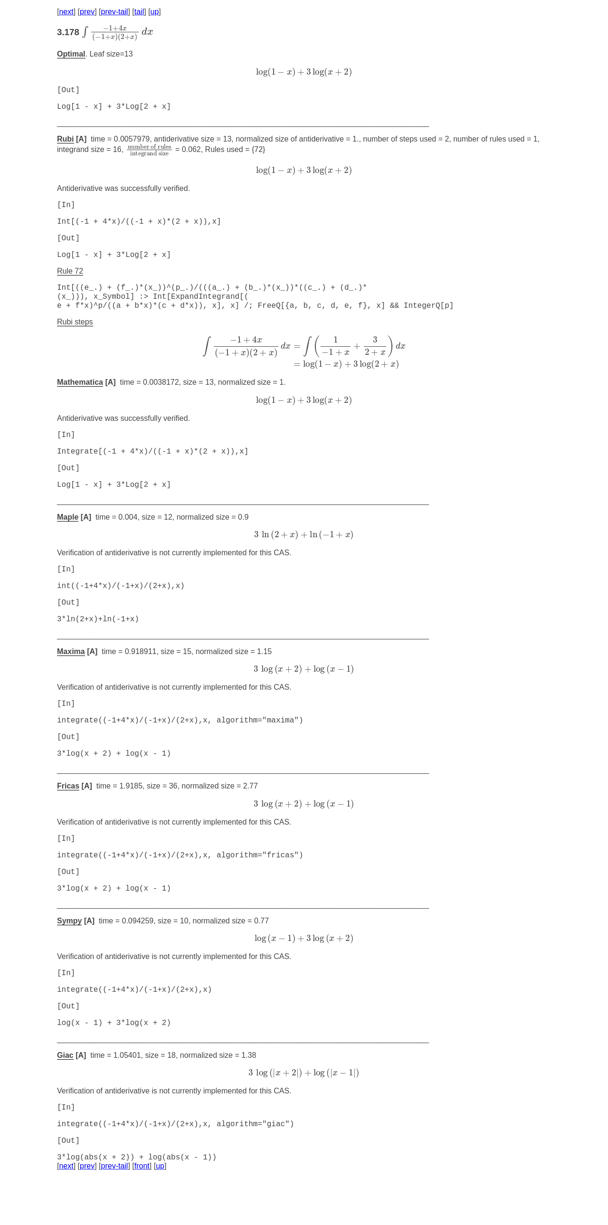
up (155, 12)
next (66, 12)
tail (139, 12)
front (142, 1213)
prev (87, 12)
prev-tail (114, 12)
